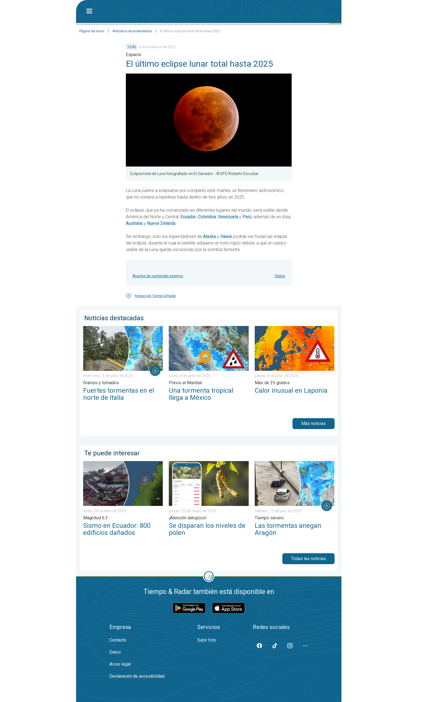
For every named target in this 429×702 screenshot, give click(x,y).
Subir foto (206, 640)
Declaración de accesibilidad (136, 676)
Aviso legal (120, 664)
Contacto (117, 640)
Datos (280, 276)
